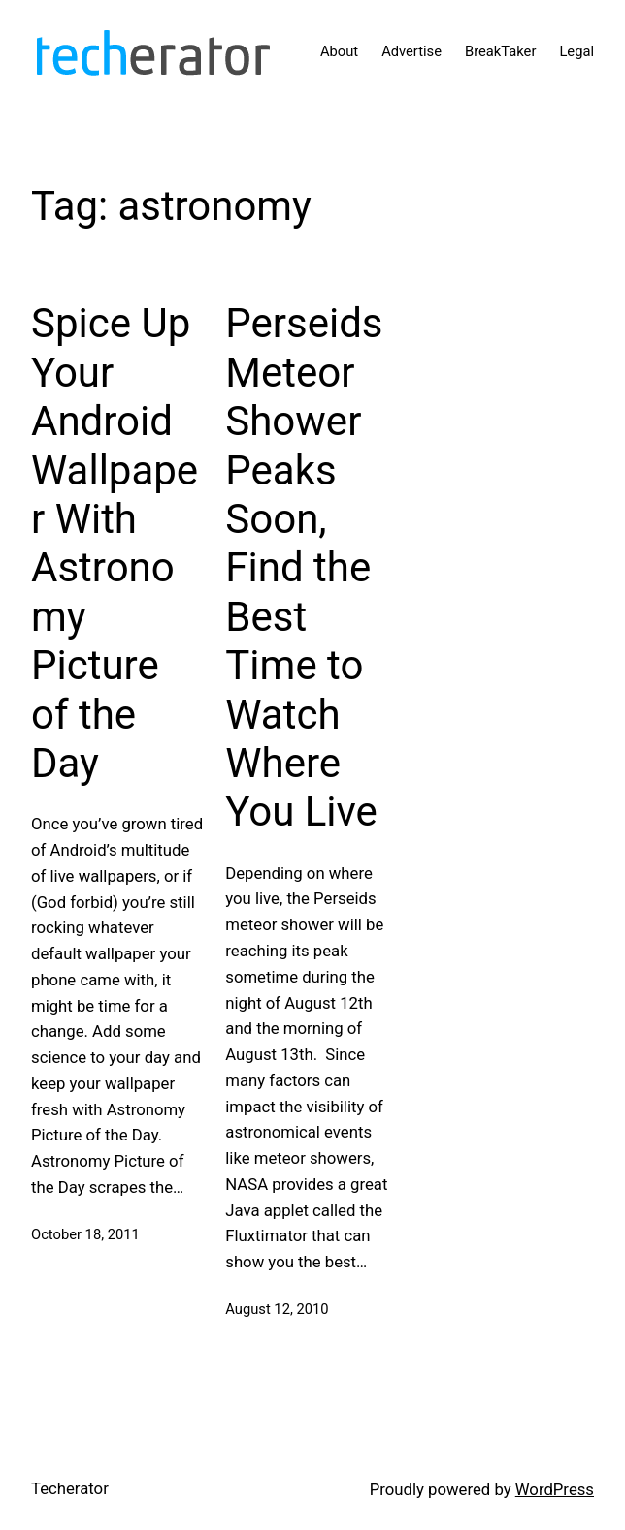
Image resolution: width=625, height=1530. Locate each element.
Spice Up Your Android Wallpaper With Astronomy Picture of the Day (114, 543)
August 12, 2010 (276, 1309)
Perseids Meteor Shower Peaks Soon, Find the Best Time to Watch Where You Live (303, 567)
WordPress (554, 1489)
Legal (576, 51)
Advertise (411, 51)
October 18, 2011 (85, 1234)
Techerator (70, 1488)
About (339, 51)
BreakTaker (500, 51)
